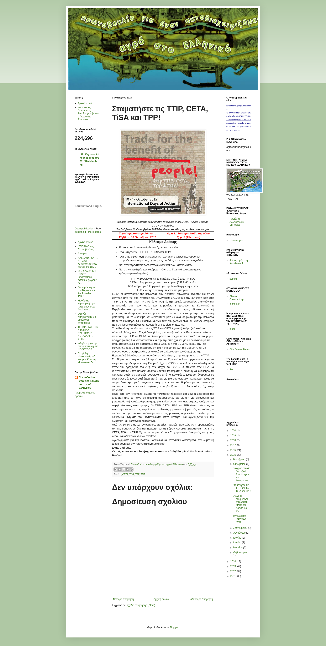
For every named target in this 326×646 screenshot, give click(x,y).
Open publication (84, 228)
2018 (233, 440)
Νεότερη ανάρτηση (123, 599)
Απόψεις (82, 253)
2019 (233, 435)
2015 (233, 454)
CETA (125, 474)
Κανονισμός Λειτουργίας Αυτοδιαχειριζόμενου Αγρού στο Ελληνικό (88, 113)
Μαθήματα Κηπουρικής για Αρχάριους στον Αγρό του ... (86, 305)
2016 (233, 450)
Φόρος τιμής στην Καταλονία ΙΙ (239, 262)
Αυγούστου (239, 532)
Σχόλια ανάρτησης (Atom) (141, 605)
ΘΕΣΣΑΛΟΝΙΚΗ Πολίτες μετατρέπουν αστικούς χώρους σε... (87, 277)
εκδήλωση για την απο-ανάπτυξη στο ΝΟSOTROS (88, 346)
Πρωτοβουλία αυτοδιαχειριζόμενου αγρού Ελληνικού (89, 382)
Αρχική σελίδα (161, 599)
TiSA (131, 474)
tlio (231, 369)
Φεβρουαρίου (240, 552)
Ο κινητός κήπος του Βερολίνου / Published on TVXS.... (87, 292)
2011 (233, 576)
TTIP (143, 474)
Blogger (173, 627)
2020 (233, 430)
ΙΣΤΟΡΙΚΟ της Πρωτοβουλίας (86, 248)
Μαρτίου (238, 547)
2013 (233, 566)
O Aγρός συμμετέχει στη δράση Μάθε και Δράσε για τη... (240, 503)
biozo (233, 328)
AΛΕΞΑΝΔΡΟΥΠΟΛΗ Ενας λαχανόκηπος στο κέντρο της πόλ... (88, 262)
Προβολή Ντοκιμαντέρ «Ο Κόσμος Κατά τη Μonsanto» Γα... (87, 358)
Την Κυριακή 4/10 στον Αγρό (239, 518)
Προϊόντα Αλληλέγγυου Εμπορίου (237, 221)
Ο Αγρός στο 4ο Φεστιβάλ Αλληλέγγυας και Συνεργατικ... (241, 474)
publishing (80, 231)
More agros (94, 231)
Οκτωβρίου (239, 464)
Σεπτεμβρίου (240, 528)
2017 (233, 445)
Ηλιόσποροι (236, 240)
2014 (233, 561)
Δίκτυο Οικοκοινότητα (237, 298)
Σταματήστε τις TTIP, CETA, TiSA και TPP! (242, 488)
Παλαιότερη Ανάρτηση (201, 599)
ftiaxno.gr (235, 303)
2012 (233, 571)
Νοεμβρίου (239, 459)
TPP (137, 474)
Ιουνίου (237, 542)
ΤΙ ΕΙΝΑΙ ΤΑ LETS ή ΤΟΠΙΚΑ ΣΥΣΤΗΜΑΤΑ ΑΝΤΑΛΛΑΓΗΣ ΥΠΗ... (88, 333)
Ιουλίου (237, 537)
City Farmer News (239, 349)
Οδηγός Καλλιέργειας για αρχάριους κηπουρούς (87, 318)
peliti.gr (234, 278)
